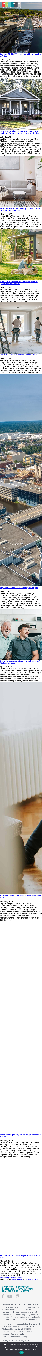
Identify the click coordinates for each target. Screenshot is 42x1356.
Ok (22, 1353)
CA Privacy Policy (22, 1341)
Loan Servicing (10, 1291)
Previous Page (6, 1277)
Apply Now (8, 1287)
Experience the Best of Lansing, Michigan (19, 587)
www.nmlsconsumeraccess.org (14, 1336)
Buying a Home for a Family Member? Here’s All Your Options (20, 661)
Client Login (8, 1289)
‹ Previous (15, 1279)
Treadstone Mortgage (11, 5)
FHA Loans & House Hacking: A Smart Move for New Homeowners (20, 209)
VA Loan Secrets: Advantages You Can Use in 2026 (20, 1256)
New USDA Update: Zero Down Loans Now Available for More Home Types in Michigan (20, 132)
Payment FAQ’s (25, 1289)
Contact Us (22, 1287)
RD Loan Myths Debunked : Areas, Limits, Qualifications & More (19, 282)
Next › (31, 1279)
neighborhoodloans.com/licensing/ (16, 1331)
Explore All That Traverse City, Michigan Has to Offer (20, 54)
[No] (39, 1348)
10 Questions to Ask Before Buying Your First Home (20, 896)
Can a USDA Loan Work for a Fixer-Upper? (19, 354)
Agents (25, 1291)
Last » (36, 1279)
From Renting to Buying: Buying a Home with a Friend (21, 1135)
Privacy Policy (7, 1341)
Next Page (18, 1277)
